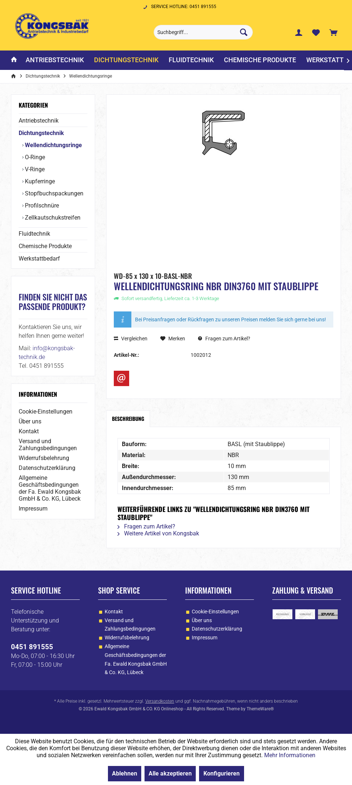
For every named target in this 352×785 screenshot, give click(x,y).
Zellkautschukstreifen (51, 217)
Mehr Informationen (289, 755)
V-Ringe (34, 169)
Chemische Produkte (45, 246)
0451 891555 (32, 647)
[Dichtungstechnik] (126, 60)
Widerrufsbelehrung (44, 458)
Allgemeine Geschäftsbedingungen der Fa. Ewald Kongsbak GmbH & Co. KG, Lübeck (50, 488)
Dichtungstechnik (41, 133)
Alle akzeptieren (170, 773)
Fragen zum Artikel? (224, 338)
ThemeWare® (260, 708)
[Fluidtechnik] (191, 60)
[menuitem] (333, 32)
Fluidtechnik (34, 233)
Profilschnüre (41, 205)
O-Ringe (34, 157)
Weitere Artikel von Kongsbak (158, 533)
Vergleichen (130, 338)
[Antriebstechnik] (54, 60)
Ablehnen (124, 773)
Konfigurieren (221, 773)
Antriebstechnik (39, 120)
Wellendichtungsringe (52, 145)
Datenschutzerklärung (47, 467)
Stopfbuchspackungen (53, 193)
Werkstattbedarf (39, 258)
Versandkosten (159, 701)
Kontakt (29, 431)
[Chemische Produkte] (260, 60)
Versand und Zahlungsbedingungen (48, 445)
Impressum (33, 508)
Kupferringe (39, 181)
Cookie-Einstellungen (45, 411)
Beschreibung (128, 418)
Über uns (30, 421)
